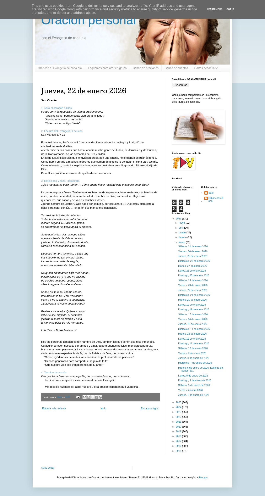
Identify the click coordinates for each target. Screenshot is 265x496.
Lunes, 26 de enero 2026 (192, 270)
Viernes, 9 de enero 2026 (192, 353)
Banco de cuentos (176, 68)
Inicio (103, 408)
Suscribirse (180, 85)
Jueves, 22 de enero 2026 (192, 290)
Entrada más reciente (54, 408)
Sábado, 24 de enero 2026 (193, 280)
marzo (182, 232)
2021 (179, 421)
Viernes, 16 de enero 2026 (192, 319)
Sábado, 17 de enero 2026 (193, 314)
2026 (179, 218)
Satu (211, 192)
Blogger (203, 477)
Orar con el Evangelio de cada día (60, 68)
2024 (179, 407)
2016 (179, 446)
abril (181, 227)
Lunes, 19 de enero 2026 (192, 304)
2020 (179, 426)
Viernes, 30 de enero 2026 (192, 251)
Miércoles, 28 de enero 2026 (194, 261)
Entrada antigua (149, 408)
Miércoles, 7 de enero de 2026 (195, 362)
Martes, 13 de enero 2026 (192, 333)
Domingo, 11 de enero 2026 (193, 343)
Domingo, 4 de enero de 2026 (194, 380)
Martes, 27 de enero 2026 (192, 265)
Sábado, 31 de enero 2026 (193, 246)
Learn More (214, 9)
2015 (179, 451)
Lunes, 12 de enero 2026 (192, 338)
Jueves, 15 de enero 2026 (192, 324)
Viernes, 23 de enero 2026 (192, 285)
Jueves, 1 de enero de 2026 (193, 395)
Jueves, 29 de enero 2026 (192, 256)
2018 (179, 436)
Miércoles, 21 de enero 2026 (194, 295)
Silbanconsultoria (216, 199)
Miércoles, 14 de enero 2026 (194, 329)
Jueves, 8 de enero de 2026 (193, 358)
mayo (182, 222)
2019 (179, 431)
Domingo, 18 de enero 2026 (193, 309)
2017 (179, 441)
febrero (183, 237)
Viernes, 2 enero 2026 (190, 390)
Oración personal (88, 20)
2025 (179, 402)
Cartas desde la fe (206, 68)
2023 (179, 412)
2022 (179, 417)
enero (182, 242)
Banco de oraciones (146, 68)
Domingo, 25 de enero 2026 (193, 275)
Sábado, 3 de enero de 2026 (194, 385)
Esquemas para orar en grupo (107, 68)
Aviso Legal (47, 467)
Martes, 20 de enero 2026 (192, 299)
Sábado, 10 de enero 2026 (193, 348)
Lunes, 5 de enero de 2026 (193, 375)
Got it (230, 9)
